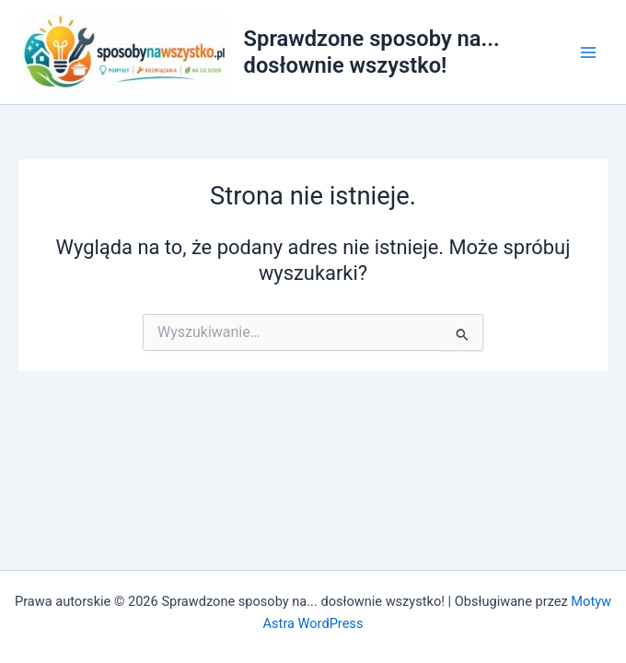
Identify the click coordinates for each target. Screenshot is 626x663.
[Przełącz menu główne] (588, 52)
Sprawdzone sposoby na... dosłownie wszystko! (372, 51)
